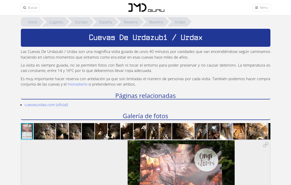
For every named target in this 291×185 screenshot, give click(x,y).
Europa (81, 21)
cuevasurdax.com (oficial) (46, 104)
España (105, 21)
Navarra (130, 21)
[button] (45, 131)
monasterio (77, 84)
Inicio (33, 21)
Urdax (180, 21)
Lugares (56, 21)
